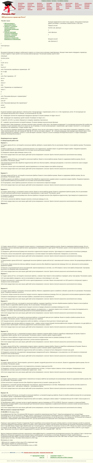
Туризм (58, 8)
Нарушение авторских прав (46, 452)
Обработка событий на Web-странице (61, 457)
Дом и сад (58, 3)
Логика (48, 4)
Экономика (49, 9)
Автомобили (21, 3)
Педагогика (40, 6)
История (20, 4)
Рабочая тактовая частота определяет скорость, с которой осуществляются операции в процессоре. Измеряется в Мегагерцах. (12, 35)
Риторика (86, 6)
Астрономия (30, 3)
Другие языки (68, 3)
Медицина (68, 4)
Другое (76, 3)
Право (57, 6)
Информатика (88, 3)
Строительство (41, 8)
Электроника (59, 9)
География (49, 3)
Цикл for (41, 457)
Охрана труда (31, 6)
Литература (40, 4)
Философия (78, 8)
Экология (39, 9)
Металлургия (78, 4)
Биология (39, 3)
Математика (59, 4)
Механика (87, 4)
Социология (21, 8)
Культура (29, 4)
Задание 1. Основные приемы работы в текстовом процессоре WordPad (11, 28)
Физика (67, 8)
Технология (49, 8)
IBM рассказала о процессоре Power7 (10, 24)
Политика (48, 6)
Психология (68, 6)
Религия (77, 6)
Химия (19, 9)
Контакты (54, 0)
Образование (21, 6)
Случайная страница (62, 0)
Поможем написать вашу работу (31, 452)
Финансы (86, 8)
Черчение (29, 9)
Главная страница (46, 0)
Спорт (29, 8)
